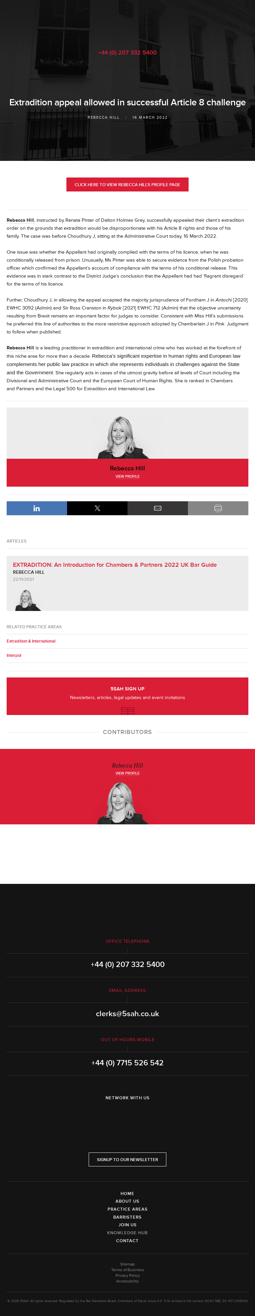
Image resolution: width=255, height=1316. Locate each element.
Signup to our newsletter (127, 1159)
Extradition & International (31, 641)
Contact (127, 1241)
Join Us (128, 1225)
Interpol (14, 655)
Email (158, 508)
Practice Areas (128, 1209)
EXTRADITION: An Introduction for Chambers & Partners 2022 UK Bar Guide (115, 564)
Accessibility (127, 1281)
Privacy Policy (128, 1275)
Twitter (127, 1115)
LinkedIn (37, 508)
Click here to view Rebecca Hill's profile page (127, 184)
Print (218, 508)
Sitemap (127, 1264)
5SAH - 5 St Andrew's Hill (127, 21)
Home (127, 1193)
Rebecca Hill (104, 117)
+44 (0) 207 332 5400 (127, 52)
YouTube (146, 1115)
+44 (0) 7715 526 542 (127, 1063)
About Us (127, 1201)
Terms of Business (127, 1269)
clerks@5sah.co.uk (127, 1013)
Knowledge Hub (127, 1233)
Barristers (127, 1217)
